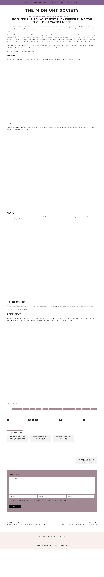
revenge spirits (69, 409)
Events (69, 2)
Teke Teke (86, 409)
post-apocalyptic (55, 409)
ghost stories (17, 409)
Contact (77, 2)
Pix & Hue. (64, 548)
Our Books (61, 2)
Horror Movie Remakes (36, 16)
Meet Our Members (36, 2)
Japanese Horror (61, 16)
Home (26, 2)
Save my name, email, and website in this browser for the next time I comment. (38, 503)
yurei (94, 409)
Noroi (45, 409)
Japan (26, 409)
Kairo (39, 409)
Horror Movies (49, 16)
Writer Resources (50, 2)
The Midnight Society (52, 10)
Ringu (79, 409)
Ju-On (32, 409)
